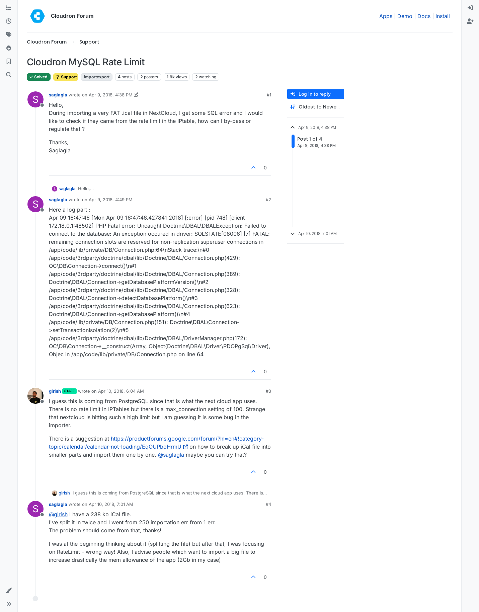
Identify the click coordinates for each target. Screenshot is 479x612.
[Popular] (9, 48)
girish (55, 391)
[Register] (470, 21)
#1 (269, 94)
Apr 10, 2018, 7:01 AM (111, 504)
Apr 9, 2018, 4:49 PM (111, 199)
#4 (268, 504)
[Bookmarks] (9, 61)
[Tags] (9, 34)
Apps (385, 16)
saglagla (58, 94)
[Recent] (9, 21)
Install (442, 16)
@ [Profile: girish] (58, 514)
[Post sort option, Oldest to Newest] (315, 107)
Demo (404, 16)
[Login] (470, 8)
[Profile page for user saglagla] (35, 99)
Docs (423, 16)
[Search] (9, 75)
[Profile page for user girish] (35, 396)
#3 (268, 391)
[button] (9, 590)
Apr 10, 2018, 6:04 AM (121, 391)
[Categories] (9, 8)
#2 (268, 199)
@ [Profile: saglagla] (171, 454)
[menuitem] (470, 8)
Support (66, 76)
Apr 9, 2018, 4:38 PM (111, 94)
